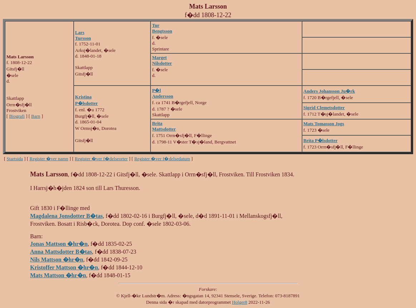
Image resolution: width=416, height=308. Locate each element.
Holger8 (239, 302)
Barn (35, 116)
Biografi (17, 116)
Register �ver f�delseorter (101, 158)
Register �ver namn (49, 158)
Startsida (15, 158)
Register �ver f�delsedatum (162, 158)
